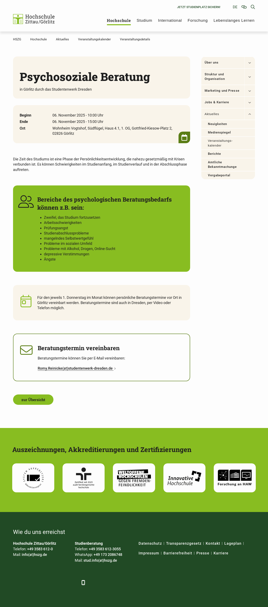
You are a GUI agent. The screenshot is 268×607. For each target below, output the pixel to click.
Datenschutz (150, 543)
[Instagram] (62, 582)
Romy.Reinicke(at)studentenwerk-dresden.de (75, 368)
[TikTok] (73, 582)
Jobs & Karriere (217, 102)
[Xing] (39, 582)
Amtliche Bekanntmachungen (222, 164)
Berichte (214, 154)
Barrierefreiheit (177, 553)
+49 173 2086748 (108, 554)
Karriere (221, 553)
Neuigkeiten (217, 124)
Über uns (212, 62)
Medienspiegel (219, 132)
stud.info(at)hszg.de (100, 560)
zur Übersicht (33, 399)
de (235, 7)
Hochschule (119, 20)
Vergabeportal (219, 175)
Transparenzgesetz (184, 543)
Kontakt (213, 543)
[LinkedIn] (28, 582)
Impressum (149, 553)
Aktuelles (212, 114)
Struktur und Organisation (215, 76)
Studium (144, 20)
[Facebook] (16, 582)
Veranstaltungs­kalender (220, 143)
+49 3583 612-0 (40, 549)
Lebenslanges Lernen (234, 20)
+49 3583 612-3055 (105, 549)
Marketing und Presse (222, 91)
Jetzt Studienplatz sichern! (198, 7)
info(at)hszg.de (34, 554)
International (170, 20)
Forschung (198, 20)
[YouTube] (50, 582)
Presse (202, 553)
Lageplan (232, 543)
